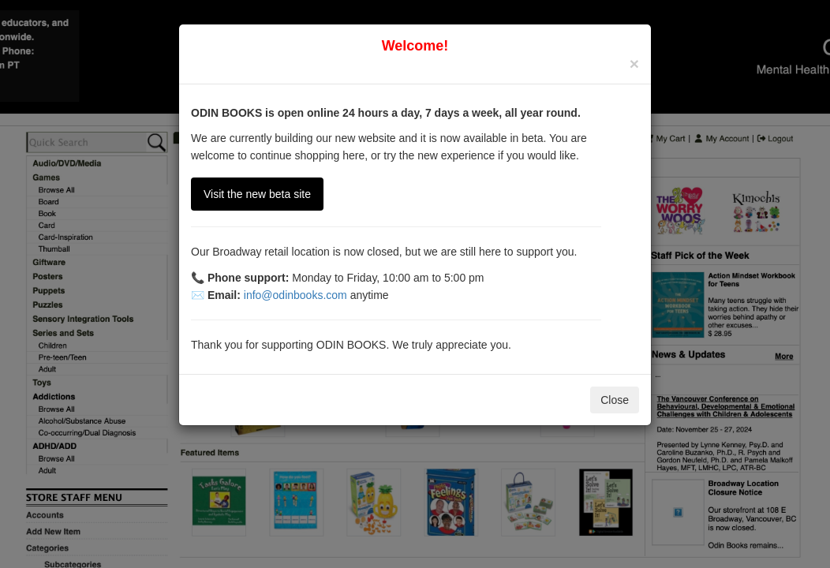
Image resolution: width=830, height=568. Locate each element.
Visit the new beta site (257, 194)
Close (614, 400)
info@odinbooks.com (295, 295)
